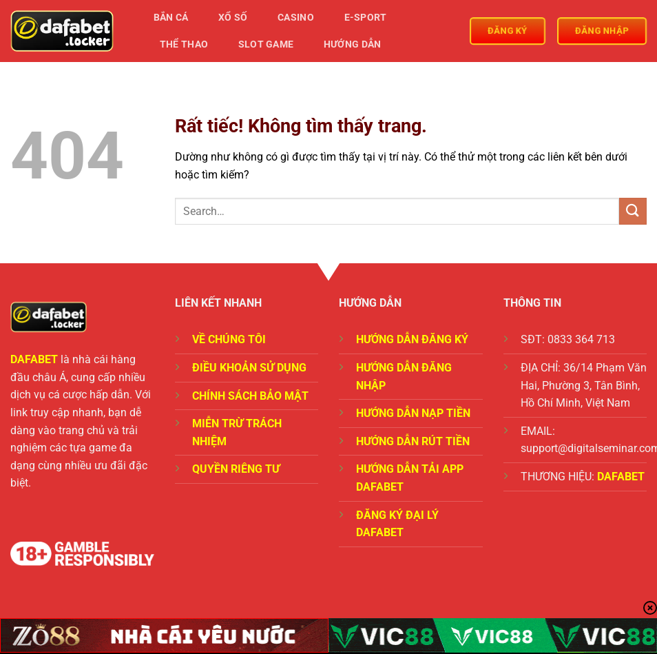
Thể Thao (184, 44)
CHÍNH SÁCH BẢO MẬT (250, 395)
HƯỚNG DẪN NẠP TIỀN (413, 413)
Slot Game (266, 44)
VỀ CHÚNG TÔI (229, 339)
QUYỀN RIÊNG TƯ (236, 469)
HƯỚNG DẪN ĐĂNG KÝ (412, 339)
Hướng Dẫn (353, 44)
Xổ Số (232, 17)
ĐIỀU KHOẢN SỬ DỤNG (249, 367)
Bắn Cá (171, 17)
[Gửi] (633, 211)
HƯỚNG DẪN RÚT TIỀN (413, 441)
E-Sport (365, 17)
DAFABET (34, 359)
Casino (296, 17)
